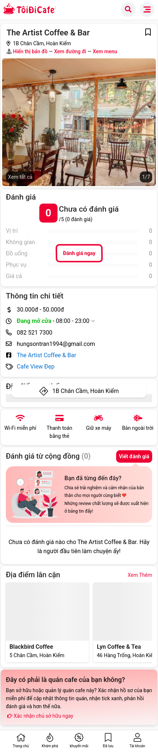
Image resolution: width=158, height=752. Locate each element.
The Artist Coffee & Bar (46, 355)
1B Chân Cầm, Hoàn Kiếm (85, 390)
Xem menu (105, 51)
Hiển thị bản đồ (30, 51)
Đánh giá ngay (79, 253)
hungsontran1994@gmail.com (56, 343)
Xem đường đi (70, 51)
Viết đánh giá (134, 456)
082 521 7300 (34, 332)
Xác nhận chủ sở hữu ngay (39, 716)
